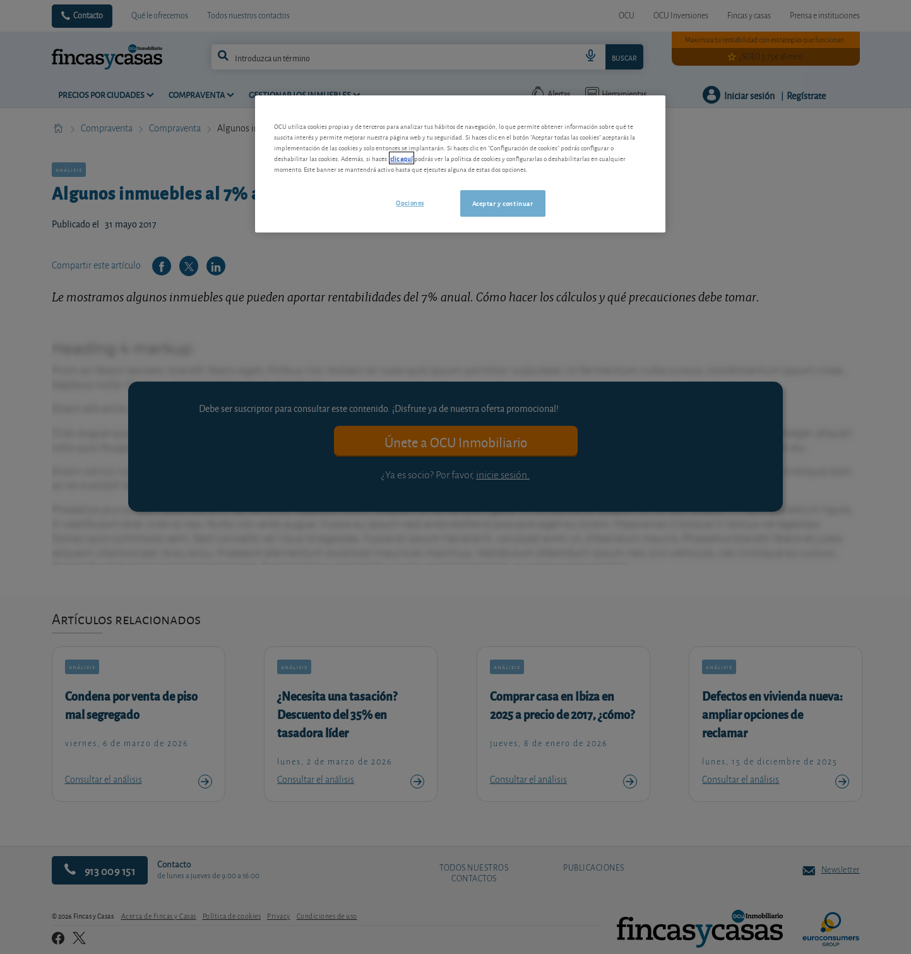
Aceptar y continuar (502, 203)
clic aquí (401, 158)
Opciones (410, 202)
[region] (460, 163)
